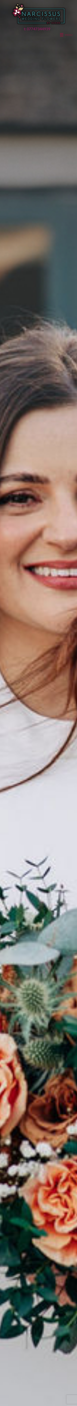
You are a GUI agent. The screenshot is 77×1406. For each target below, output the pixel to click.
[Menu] (66, 35)
